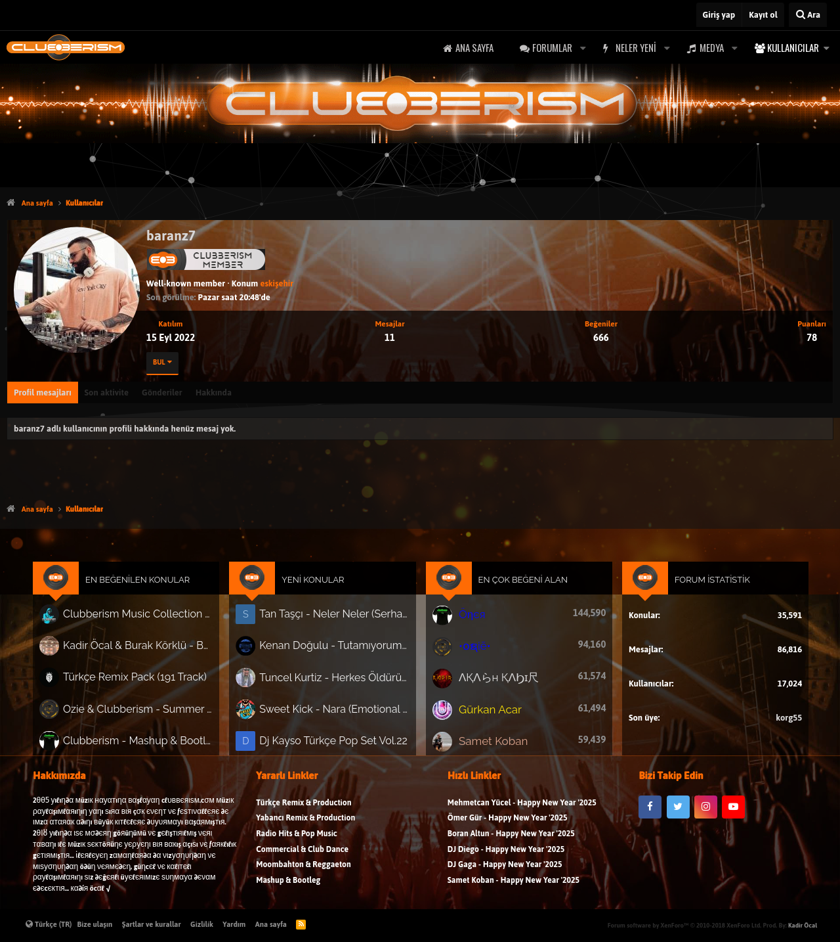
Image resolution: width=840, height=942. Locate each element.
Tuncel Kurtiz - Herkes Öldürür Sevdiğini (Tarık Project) (338, 680)
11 (390, 337)
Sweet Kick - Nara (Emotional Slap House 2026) (338, 711)
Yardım (233, 924)
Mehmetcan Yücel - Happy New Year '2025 (522, 809)
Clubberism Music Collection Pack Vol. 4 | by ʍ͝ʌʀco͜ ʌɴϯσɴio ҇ (149, 620)
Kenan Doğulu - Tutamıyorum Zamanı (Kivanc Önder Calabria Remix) (338, 650)
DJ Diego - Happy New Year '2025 (506, 855)
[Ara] (808, 15)
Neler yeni (636, 47)
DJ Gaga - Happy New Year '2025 (505, 871)
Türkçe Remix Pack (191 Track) (146, 680)
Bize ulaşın (95, 924)
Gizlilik (201, 924)
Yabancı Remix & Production (305, 824)
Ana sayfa (474, 47)
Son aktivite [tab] (107, 392)
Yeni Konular (318, 586)
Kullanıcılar (793, 47)
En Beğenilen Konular (149, 586)
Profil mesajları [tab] (43, 392)
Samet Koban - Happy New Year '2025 (513, 887)
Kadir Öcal (802, 925)
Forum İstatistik (701, 586)
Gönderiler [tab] (162, 392)
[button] (583, 47)
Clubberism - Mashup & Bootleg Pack (149, 741)
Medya (712, 47)
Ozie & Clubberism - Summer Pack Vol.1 (149, 710)
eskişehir (276, 283)
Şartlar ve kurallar (151, 924)
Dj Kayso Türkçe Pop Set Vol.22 (337, 741)
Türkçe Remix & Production (303, 809)
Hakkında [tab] (214, 392)
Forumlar (552, 47)
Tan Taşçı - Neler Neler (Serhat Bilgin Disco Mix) (338, 619)
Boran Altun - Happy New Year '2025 (511, 840)
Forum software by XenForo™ (684, 925)
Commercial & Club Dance (302, 855)
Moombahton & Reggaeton (303, 871)
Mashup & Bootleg (288, 887)
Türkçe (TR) (49, 924)
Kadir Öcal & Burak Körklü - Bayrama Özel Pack (149, 650)
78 (812, 337)
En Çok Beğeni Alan (519, 586)
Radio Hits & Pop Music (296, 840)
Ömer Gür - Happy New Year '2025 (508, 824)
